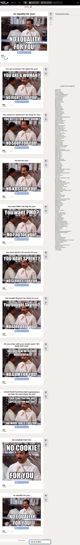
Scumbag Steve (59, 220)
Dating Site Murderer (60, 120)
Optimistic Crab (58, 187)
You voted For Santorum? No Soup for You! (21, 115)
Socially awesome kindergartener (63, 231)
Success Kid (58, 236)
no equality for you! (21, 495)
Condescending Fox (60, 113)
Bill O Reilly (57, 104)
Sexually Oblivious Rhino (61, 222)
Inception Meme (59, 165)
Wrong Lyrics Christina (60, 247)
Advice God (58, 90)
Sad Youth (57, 209)
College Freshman (59, 112)
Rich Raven (58, 206)
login (77, 2)
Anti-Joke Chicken (59, 97)
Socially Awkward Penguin (61, 232)
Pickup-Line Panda (59, 196)
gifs (47, 6)
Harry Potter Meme (59, 159)
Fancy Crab (58, 131)
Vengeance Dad (59, 246)
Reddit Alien (58, 201)
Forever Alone (58, 134)
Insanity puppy (58, 166)
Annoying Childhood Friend (61, 94)
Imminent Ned (58, 164)
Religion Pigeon (59, 205)
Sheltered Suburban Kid (60, 225)
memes (43, 6)
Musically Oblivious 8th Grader (62, 182)
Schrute (57, 211)
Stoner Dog (57, 235)
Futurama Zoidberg (59, 140)
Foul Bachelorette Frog (60, 136)
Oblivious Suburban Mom (61, 184)
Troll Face (57, 243)
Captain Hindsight (59, 109)
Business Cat (58, 105)
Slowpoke (57, 230)
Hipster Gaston (58, 155)
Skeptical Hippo (58, 227)
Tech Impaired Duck (60, 238)
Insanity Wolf (58, 168)
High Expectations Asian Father (62, 150)
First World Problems (60, 133)
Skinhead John (58, 228)
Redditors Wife (58, 202)
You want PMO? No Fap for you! (22, 206)
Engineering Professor (60, 125)
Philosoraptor (58, 194)
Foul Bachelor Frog (59, 135)
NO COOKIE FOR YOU (21, 440)
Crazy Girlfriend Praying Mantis (62, 117)
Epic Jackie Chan (59, 127)
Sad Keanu (57, 207)
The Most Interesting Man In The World (64, 240)
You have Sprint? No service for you (21, 252)
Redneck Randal (59, 204)
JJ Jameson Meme (59, 170)
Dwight (56, 124)
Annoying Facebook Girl (61, 95)
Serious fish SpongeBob (61, 221)
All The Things (58, 92)
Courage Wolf (58, 115)
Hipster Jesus (58, 156)
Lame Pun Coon (59, 175)
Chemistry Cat (58, 110)
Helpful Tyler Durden (60, 149)
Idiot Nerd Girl (58, 163)
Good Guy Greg (59, 144)
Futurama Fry (58, 139)
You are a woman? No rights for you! (22, 69)
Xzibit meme (58, 248)
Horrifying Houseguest (60, 160)
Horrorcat (57, 161)
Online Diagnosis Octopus (61, 186)
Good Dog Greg (59, 143)
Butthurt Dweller (59, 108)
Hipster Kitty (58, 158)
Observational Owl (59, 185)
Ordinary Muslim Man (60, 189)
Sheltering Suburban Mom (61, 226)
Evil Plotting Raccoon (60, 128)
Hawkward (57, 148)
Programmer (58, 197)
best (19, 2)
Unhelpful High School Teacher (62, 245)
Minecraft (57, 179)
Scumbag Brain (58, 215)
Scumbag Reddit (59, 217)
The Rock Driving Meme (61, 241)
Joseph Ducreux (59, 171)
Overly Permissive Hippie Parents (63, 190)
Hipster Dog (58, 154)
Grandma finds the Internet (61, 145)
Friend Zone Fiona (59, 138)
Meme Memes (58, 180)
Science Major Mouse (60, 212)
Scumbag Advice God (60, 214)
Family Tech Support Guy (61, 130)
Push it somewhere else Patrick (62, 199)
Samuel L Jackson (59, 210)
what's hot (13, 2)
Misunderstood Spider (60, 181)
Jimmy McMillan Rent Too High (62, 169)
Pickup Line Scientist (60, 195)
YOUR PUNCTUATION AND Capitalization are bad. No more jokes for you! (22, 393)
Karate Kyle (58, 174)
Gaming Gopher (59, 141)
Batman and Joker (59, 102)
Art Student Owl (59, 98)
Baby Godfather (59, 99)
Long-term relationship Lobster (62, 177)
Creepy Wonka (58, 119)
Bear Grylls (57, 103)
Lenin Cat (57, 176)
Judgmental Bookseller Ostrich (62, 173)
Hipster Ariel (58, 151)
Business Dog (58, 107)
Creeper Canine (59, 118)
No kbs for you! (21, 161)
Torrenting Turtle (59, 242)
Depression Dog (59, 122)
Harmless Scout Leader (60, 146)
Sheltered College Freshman (62, 223)
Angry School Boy (59, 93)
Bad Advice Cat (58, 100)
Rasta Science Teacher (60, 200)
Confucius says (58, 114)
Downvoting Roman (59, 123)
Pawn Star (57, 192)
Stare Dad (57, 233)
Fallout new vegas (59, 129)
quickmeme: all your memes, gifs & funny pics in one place (4, 2)
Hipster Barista (58, 153)
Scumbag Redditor (59, 219)
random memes (25, 2)
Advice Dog (57, 89)
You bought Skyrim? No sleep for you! (21, 298)
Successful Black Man (60, 237)
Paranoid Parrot (59, 191)
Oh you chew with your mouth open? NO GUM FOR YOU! (21, 345)
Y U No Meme (58, 250)
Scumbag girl (58, 216)
